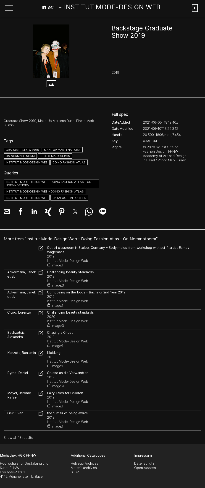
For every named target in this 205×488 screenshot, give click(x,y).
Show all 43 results (18, 437)
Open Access (145, 468)
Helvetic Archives (84, 463)
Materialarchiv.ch (84, 468)
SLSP (75, 472)
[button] (9, 8)
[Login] (194, 12)
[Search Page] (101, 8)
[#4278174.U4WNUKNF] (51, 51)
